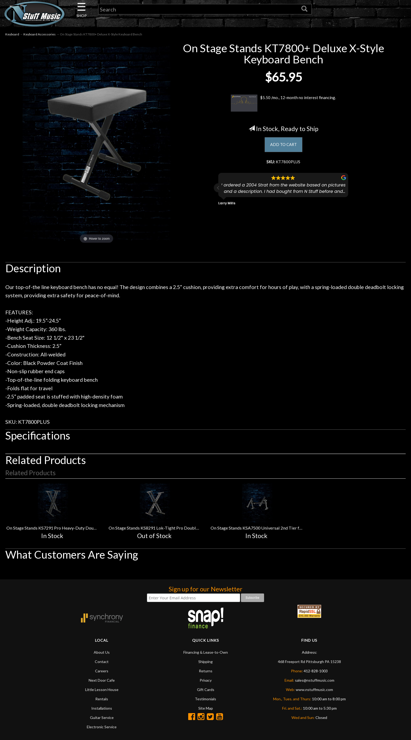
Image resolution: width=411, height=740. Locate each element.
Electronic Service (102, 727)
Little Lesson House (101, 689)
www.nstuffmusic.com (314, 689)
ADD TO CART (283, 145)
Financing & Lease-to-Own (205, 652)
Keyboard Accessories (39, 34)
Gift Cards (205, 689)
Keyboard (12, 34)
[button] (218, 190)
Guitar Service (102, 717)
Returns (205, 671)
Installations (101, 708)
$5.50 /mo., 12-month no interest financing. (283, 103)
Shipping (205, 661)
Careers (101, 671)
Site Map (205, 708)
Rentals (101, 699)
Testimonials (205, 699)
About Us (102, 652)
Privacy (206, 680)
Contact (102, 661)
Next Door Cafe (102, 680)
